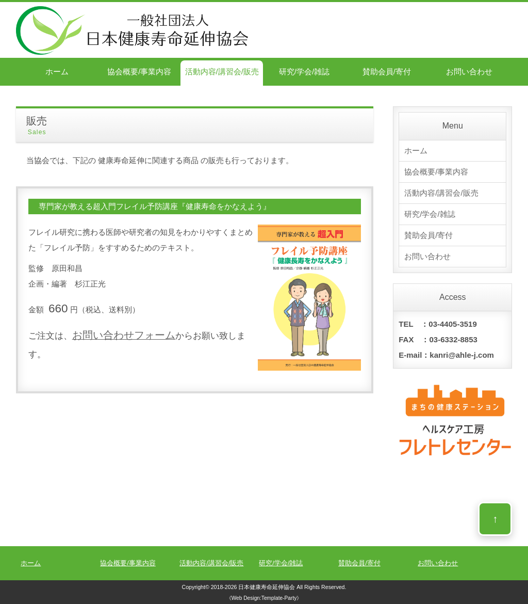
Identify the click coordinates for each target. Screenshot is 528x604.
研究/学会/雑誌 (304, 71)
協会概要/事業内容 (139, 71)
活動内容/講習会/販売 (222, 71)
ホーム (57, 71)
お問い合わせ (469, 71)
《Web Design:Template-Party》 (264, 598)
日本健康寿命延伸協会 (266, 587)
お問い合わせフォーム (123, 335)
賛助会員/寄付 (386, 71)
